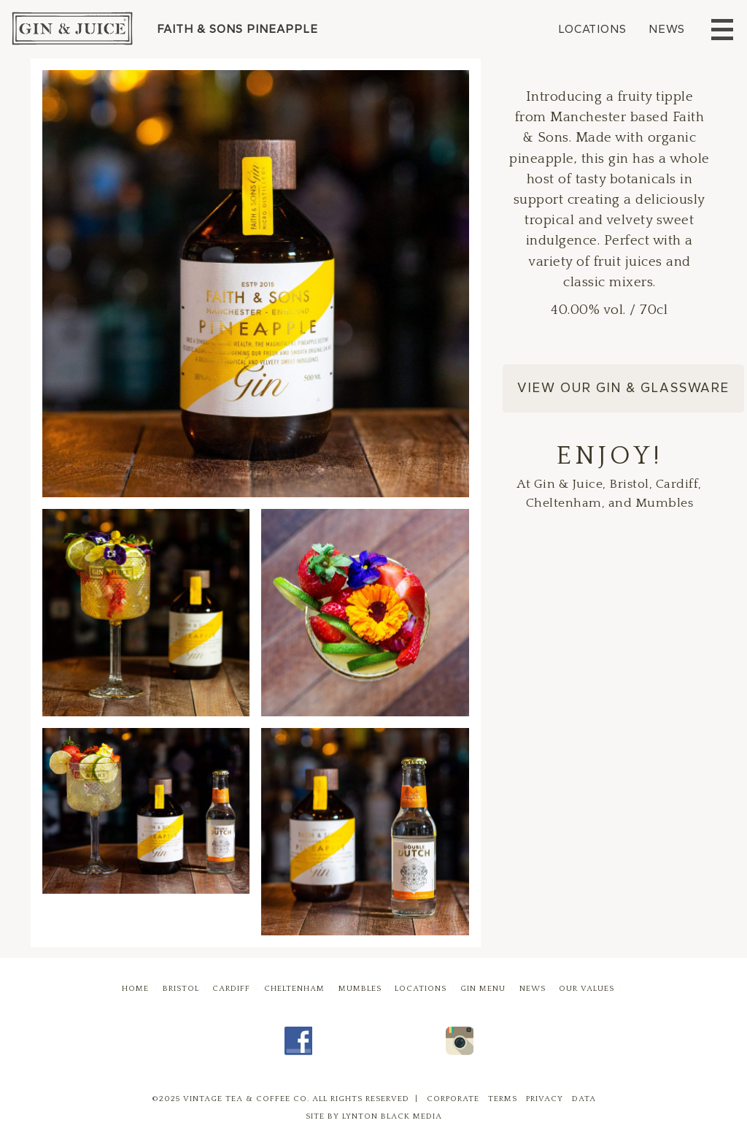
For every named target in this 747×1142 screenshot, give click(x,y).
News (667, 29)
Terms (502, 1099)
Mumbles (360, 988)
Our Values (586, 988)
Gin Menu (483, 988)
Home (135, 988)
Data (584, 1099)
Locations (592, 29)
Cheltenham (294, 988)
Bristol (181, 988)
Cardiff (231, 988)
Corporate (453, 1099)
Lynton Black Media (392, 1116)
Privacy (544, 1099)
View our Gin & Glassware (623, 388)
